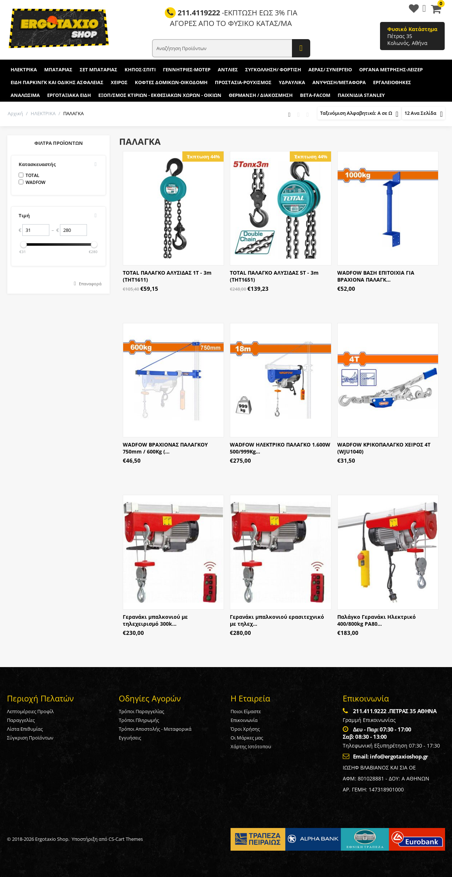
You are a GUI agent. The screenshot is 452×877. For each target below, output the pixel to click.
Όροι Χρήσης (245, 729)
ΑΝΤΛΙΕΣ (228, 69)
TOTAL (29, 175)
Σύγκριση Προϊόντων (30, 737)
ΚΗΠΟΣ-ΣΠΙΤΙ (140, 69)
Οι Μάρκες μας (247, 737)
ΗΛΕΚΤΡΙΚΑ (24, 69)
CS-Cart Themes (126, 839)
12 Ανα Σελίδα (423, 114)
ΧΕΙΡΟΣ (119, 82)
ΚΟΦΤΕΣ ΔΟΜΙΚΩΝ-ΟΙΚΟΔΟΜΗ (171, 82)
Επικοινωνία (244, 720)
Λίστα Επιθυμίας (25, 729)
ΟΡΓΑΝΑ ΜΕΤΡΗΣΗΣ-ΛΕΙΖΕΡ (391, 69)
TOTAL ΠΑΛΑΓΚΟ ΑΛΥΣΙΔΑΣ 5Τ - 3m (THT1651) (274, 276)
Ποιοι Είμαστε (246, 711)
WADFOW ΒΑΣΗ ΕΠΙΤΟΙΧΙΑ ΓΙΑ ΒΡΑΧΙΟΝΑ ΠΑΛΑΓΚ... (375, 276)
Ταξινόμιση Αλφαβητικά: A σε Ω (359, 114)
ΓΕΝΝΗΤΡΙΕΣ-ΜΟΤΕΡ (186, 69)
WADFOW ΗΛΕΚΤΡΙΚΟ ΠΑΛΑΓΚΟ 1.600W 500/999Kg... (280, 448)
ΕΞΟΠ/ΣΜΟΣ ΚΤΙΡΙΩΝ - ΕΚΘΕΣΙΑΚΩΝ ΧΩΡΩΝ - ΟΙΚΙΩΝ (159, 95)
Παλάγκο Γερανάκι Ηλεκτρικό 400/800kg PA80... (376, 620)
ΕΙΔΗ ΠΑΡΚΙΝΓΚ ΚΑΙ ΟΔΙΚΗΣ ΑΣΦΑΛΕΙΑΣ (57, 82)
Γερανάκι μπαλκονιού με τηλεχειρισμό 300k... (155, 620)
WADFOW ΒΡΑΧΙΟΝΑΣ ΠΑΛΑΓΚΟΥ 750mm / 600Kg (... (165, 448)
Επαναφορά (90, 283)
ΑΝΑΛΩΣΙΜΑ (25, 95)
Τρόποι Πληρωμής (139, 720)
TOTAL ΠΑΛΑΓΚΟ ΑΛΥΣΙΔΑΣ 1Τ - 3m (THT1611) (167, 276)
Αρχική (15, 113)
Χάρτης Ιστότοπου (251, 746)
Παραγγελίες (21, 720)
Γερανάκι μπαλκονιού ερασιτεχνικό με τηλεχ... (277, 620)
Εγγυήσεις (130, 737)
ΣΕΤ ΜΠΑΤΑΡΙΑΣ (98, 69)
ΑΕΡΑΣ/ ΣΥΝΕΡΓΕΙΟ (330, 69)
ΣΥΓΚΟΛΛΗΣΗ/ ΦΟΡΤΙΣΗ (273, 69)
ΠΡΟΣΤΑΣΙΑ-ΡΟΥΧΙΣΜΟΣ (243, 82)
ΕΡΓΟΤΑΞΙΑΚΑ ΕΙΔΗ (69, 95)
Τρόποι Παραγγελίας (141, 711)
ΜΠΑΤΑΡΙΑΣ (58, 69)
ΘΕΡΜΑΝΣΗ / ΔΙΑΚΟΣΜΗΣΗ (261, 95)
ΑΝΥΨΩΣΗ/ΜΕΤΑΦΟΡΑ (339, 82)
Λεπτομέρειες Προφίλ (30, 711)
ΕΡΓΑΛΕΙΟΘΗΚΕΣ (392, 82)
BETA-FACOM (315, 95)
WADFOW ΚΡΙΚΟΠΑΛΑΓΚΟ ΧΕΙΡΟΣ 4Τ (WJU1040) (383, 448)
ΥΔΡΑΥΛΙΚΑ (292, 82)
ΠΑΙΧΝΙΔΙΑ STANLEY (361, 95)
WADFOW (32, 182)
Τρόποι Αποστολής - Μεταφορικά (155, 729)
